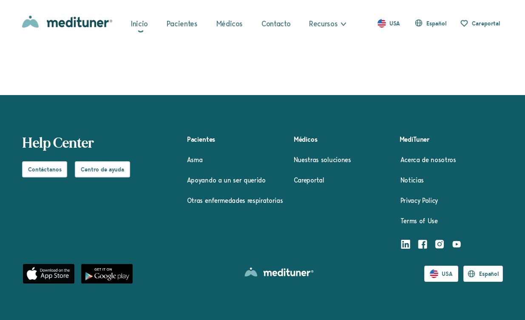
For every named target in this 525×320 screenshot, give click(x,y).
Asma (195, 159)
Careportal (486, 23)
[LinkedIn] (405, 245)
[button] (430, 23)
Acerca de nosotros (428, 159)
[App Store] (48, 274)
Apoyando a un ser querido (226, 180)
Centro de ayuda (102, 169)
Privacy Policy (419, 200)
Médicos (229, 23)
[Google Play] (106, 274)
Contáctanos (44, 169)
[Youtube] (457, 245)
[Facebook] (423, 245)
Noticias (412, 180)
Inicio (139, 23)
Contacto (275, 23)
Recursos (323, 23)
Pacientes (182, 23)
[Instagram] (440, 245)
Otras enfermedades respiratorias (235, 200)
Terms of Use (419, 220)
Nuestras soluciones (322, 159)
